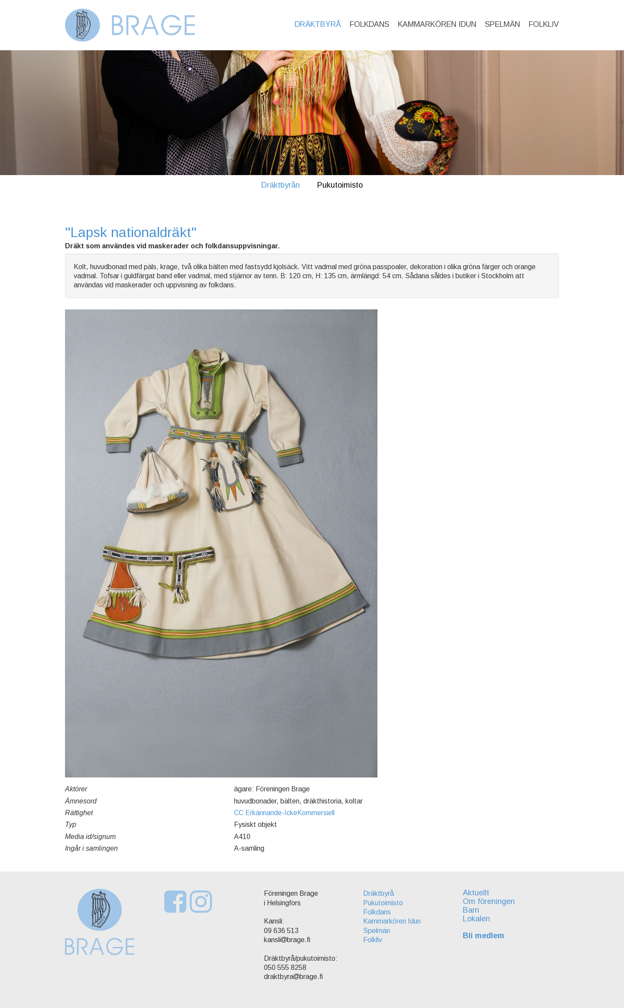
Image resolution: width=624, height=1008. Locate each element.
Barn (471, 910)
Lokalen (476, 918)
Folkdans (369, 24)
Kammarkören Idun (437, 24)
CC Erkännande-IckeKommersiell (284, 812)
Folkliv (544, 24)
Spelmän (502, 24)
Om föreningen (489, 901)
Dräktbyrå (318, 24)
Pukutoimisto (340, 185)
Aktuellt (476, 892)
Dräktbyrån (280, 185)
